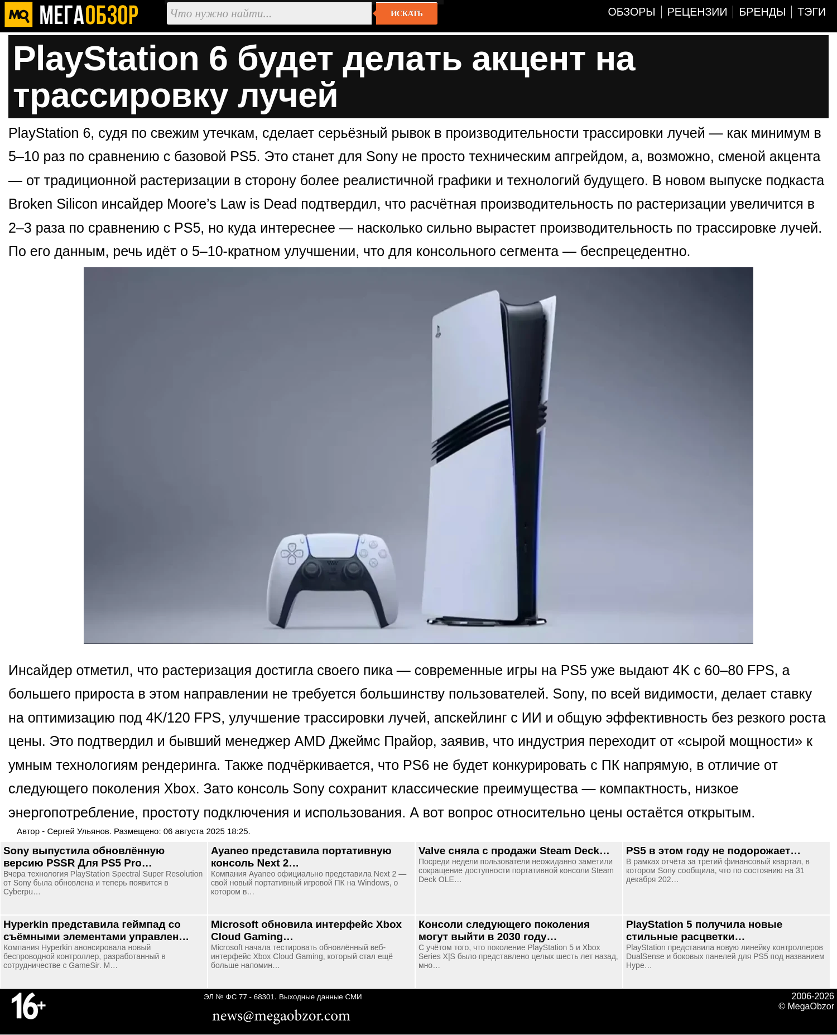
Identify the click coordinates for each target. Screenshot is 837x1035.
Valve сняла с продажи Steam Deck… (514, 850)
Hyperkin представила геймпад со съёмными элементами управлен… (96, 930)
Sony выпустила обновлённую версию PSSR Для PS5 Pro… (84, 857)
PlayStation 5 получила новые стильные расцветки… (704, 930)
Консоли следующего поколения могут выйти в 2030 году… (504, 930)
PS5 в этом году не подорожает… (713, 850)
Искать (406, 13)
